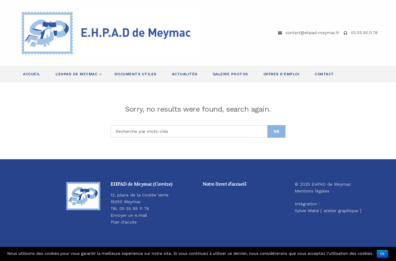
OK (276, 131)
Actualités (184, 74)
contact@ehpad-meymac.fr (312, 32)
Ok (382, 254)
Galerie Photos (230, 74)
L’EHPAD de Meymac (77, 74)
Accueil (31, 74)
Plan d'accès (124, 221)
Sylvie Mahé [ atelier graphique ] (328, 210)
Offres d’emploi (281, 74)
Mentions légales (312, 190)
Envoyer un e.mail (129, 215)
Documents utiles (136, 74)
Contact (324, 74)
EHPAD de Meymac (331, 184)
